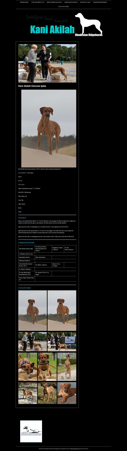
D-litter (50, 230)
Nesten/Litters (85, 2)
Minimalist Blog (75, 448)
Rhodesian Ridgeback (100, 2)
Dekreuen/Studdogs (71, 2)
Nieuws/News (24, 2)
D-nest (54, 221)
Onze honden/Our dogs (54, 2)
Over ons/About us (37, 2)
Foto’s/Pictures (63, 6)
